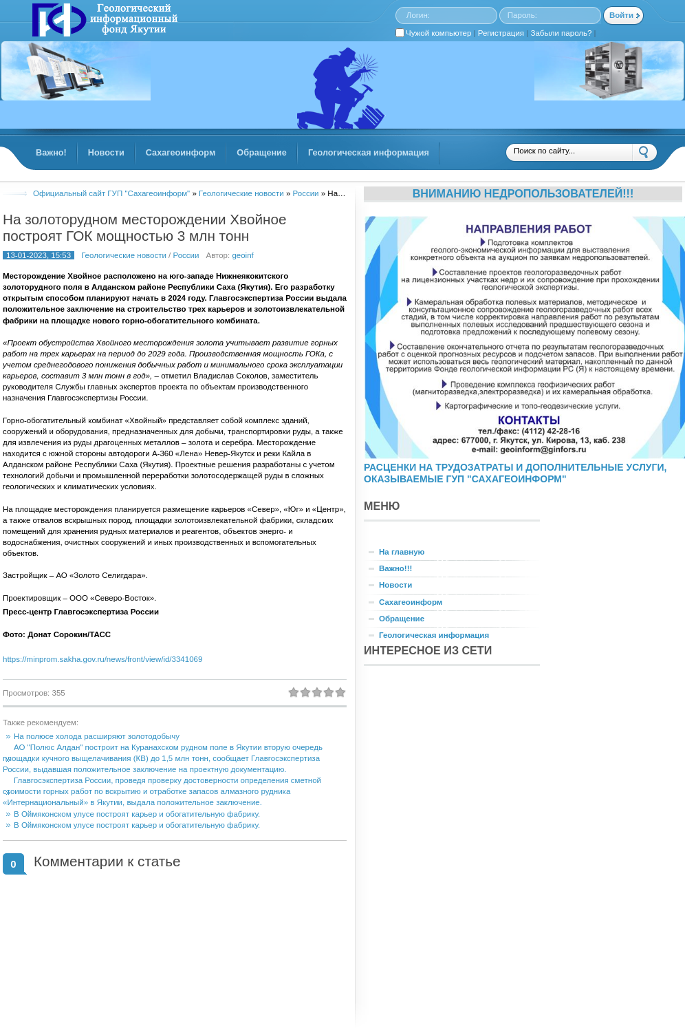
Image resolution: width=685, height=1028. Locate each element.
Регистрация (501, 33)
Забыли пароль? (561, 33)
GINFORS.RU (103, 21)
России (186, 255)
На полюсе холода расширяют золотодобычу (97, 736)
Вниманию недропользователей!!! (523, 193)
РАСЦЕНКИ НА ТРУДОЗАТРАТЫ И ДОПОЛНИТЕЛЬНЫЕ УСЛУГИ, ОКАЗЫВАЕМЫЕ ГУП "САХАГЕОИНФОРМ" (515, 473)
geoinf (242, 255)
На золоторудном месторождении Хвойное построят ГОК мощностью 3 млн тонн (144, 227)
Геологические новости (123, 255)
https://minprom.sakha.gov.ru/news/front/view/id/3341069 (102, 659)
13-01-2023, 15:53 (38, 255)
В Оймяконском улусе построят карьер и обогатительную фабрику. (137, 814)
